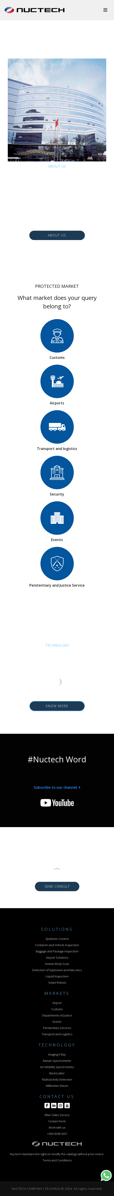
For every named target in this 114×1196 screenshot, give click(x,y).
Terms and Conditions (57, 1160)
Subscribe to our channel (55, 787)
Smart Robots (57, 983)
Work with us (57, 1127)
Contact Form (57, 1121)
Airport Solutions (57, 958)
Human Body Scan (57, 964)
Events (57, 1022)
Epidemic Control (57, 939)
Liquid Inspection (57, 976)
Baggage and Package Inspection (57, 951)
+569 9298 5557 (57, 1134)
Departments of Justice (57, 1015)
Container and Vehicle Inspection (57, 945)
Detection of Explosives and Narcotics (57, 970)
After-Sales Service (57, 1115)
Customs (57, 1009)
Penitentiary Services (57, 1028)
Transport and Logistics (57, 1034)
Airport (57, 1003)
